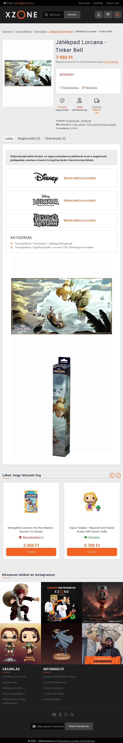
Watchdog (89, 87)
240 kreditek (111, 62)
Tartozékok (39, 243)
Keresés (72, 14)
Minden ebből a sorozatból (80, 178)
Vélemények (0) (55, 138)
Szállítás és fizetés (14, 676)
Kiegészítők (72, 121)
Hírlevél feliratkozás (79, 726)
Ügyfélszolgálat (53, 688)
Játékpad (86, 121)
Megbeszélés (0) (29, 138)
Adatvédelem (52, 699)
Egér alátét (79, 124)
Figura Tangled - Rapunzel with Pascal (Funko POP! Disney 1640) (92, 529)
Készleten (94, 537)
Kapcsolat (84, 3)
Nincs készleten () (33, 537)
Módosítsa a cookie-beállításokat (76, 741)
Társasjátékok (23, 243)
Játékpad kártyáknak (60, 243)
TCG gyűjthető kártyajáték (101, 124)
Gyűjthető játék (41, 247)
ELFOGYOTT (67, 74)
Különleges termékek (81, 247)
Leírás (9, 139)
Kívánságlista (69, 87)
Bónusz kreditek (12, 688)
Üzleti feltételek (53, 693)
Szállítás (98, 3)
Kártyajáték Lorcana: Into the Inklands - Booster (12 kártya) (31, 529)
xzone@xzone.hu (19, 3)
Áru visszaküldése (13, 693)
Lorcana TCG (60, 247)
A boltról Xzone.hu (54, 682)
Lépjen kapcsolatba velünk (59, 676)
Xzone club (113, 3)
